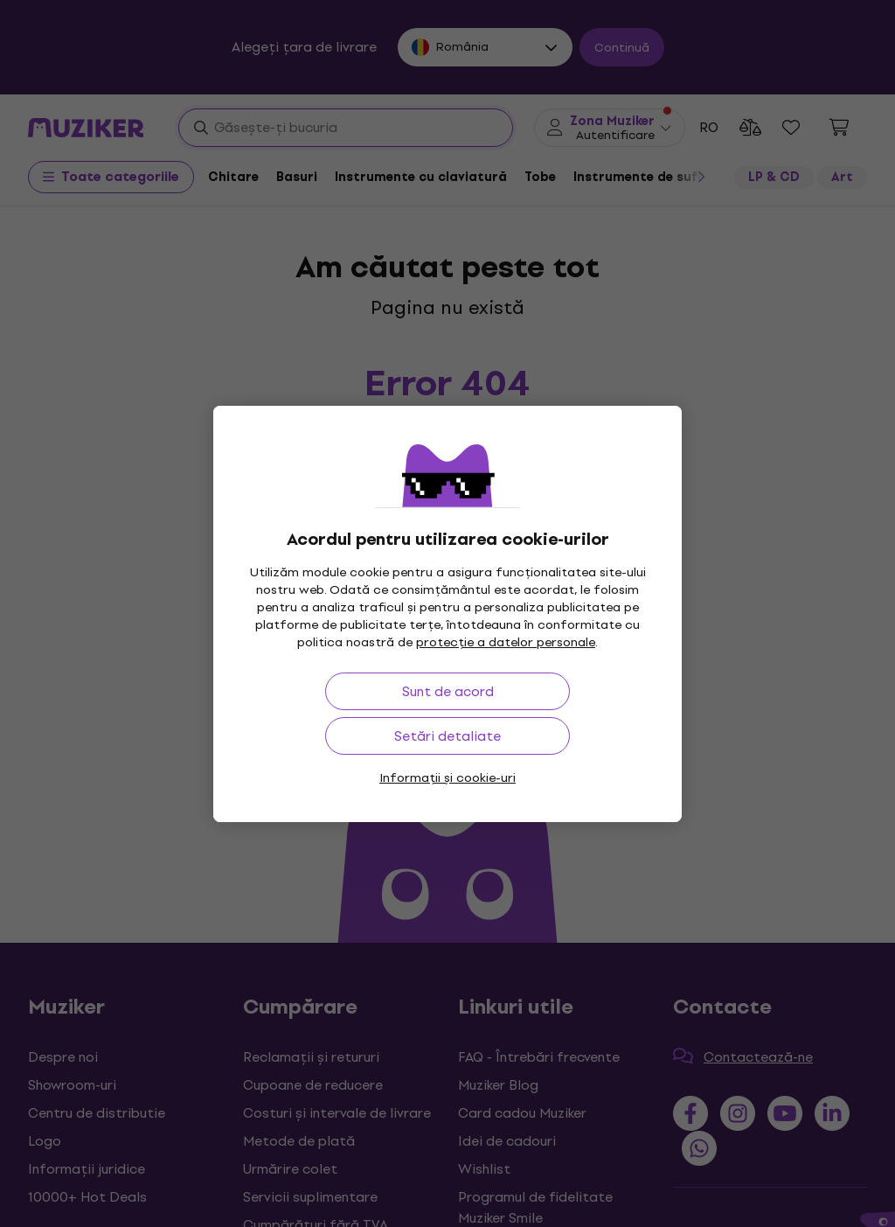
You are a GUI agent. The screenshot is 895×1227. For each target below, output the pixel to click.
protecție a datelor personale (505, 642)
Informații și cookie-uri (447, 778)
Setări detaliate (447, 736)
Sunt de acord (448, 691)
